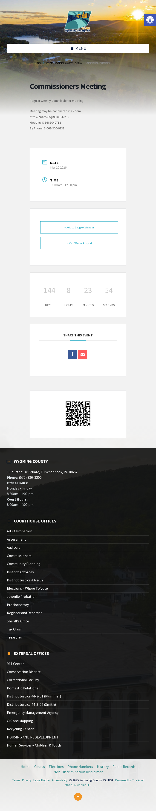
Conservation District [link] (24, 672)
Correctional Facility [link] (23, 680)
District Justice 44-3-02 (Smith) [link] (31, 704)
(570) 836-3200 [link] (30, 477)
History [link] (103, 766)
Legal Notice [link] (41, 780)
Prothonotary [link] (18, 605)
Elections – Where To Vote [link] (27, 588)
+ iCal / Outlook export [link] (79, 243)
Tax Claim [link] (14, 629)
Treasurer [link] (14, 637)
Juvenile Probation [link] (22, 596)
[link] (150, 20)
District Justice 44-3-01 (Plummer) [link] (34, 696)
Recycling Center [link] (20, 729)
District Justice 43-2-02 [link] (25, 580)
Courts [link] (39, 766)
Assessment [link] (16, 539)
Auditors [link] (13, 547)
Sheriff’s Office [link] (18, 621)
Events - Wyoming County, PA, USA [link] (64, 62)
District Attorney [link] (20, 572)
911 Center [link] (15, 664)
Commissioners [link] (19, 556)
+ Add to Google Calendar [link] (79, 227)
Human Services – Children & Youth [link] (34, 745)
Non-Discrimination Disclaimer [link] (78, 772)
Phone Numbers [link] (80, 766)
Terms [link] (16, 780)
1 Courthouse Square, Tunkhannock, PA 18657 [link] (42, 472)
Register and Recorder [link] (24, 613)
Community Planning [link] (23, 564)
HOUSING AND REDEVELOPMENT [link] (33, 737)
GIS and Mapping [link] (20, 721)
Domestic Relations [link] (22, 688)
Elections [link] (56, 766)
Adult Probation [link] (19, 531)
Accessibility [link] (59, 780)
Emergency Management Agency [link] (32, 712)
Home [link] (38, 62)
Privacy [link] (26, 780)
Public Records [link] (124, 766)
